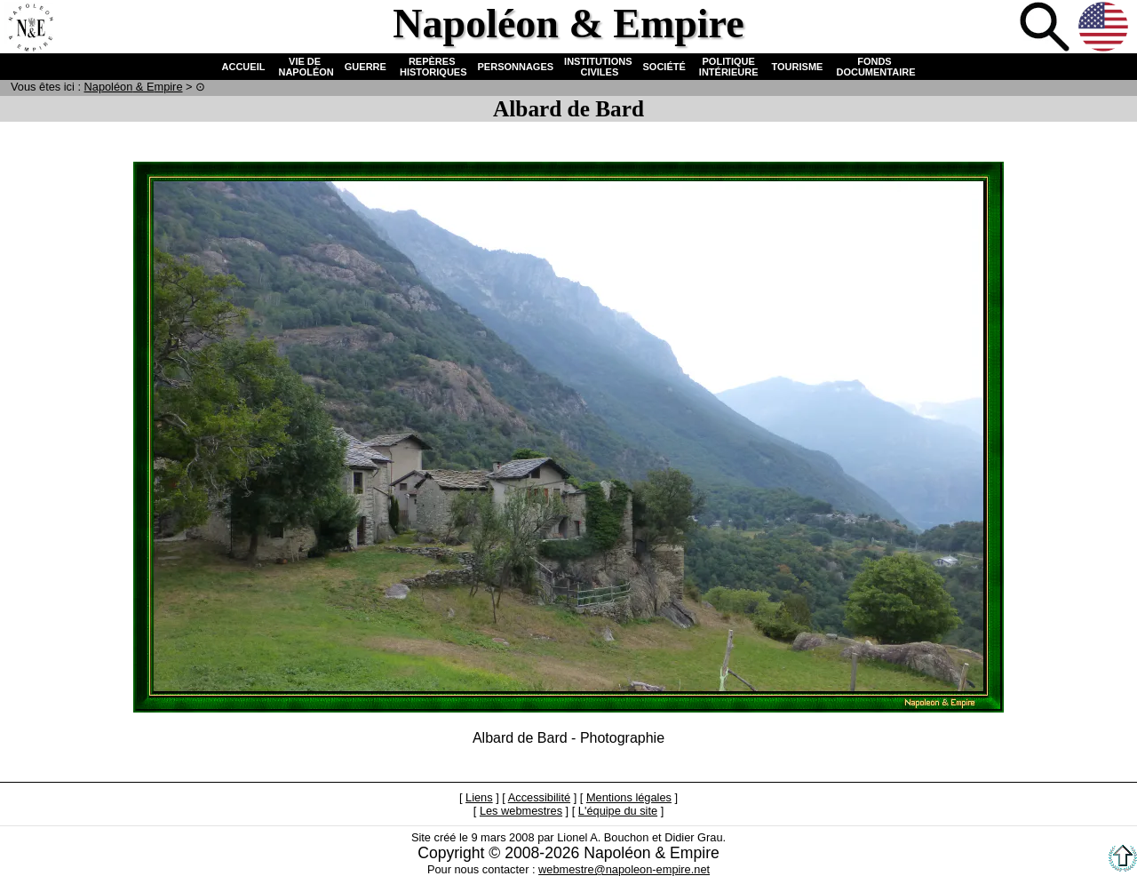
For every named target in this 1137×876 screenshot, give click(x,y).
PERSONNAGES (516, 66)
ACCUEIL (244, 66)
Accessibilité (539, 797)
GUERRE (365, 66)
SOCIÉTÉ (664, 66)
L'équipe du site (617, 810)
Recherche (1046, 28)
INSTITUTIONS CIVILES (598, 66)
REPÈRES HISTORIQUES (432, 66)
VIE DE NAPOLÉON (304, 66)
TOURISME (797, 66)
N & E (133, 86)
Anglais (1105, 28)
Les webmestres (521, 810)
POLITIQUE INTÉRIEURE (728, 66)
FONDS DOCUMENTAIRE (874, 66)
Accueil (30, 28)
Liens (479, 797)
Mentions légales (629, 797)
